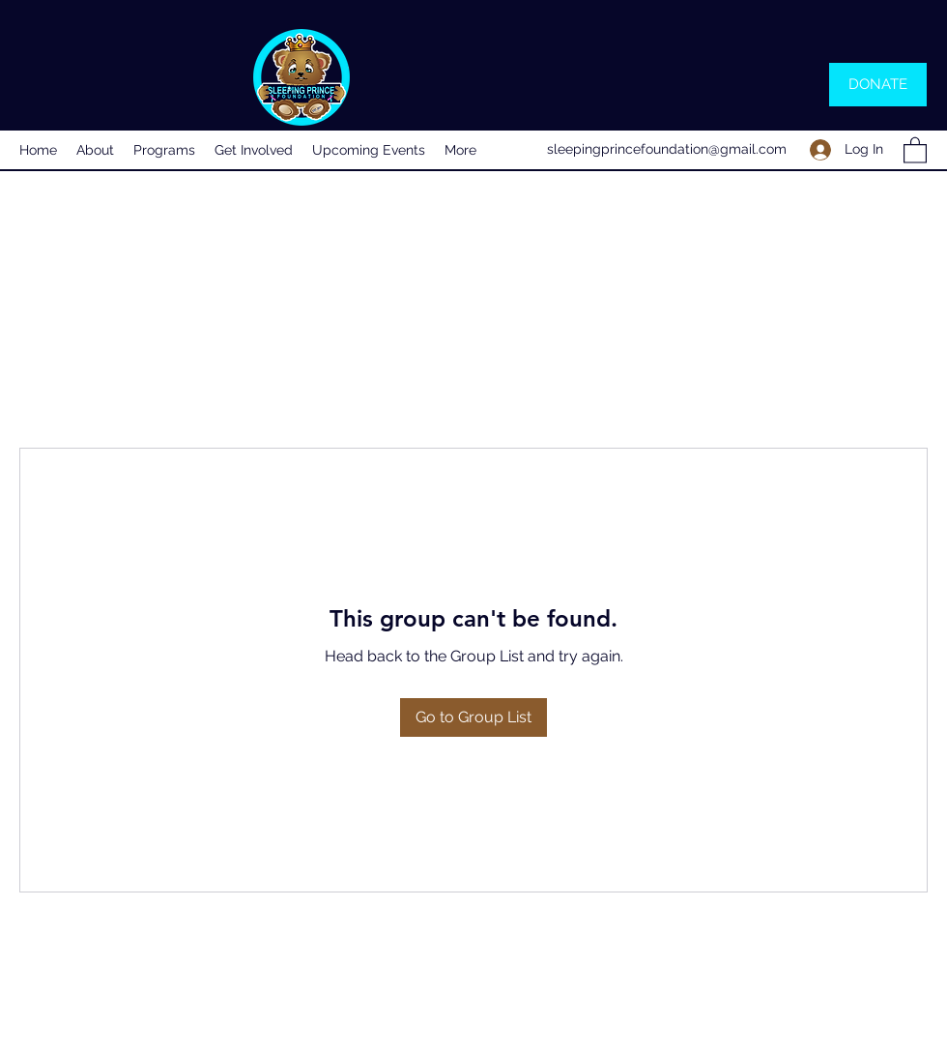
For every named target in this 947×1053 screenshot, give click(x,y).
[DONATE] (878, 84)
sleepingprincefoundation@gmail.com (667, 149)
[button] (915, 149)
